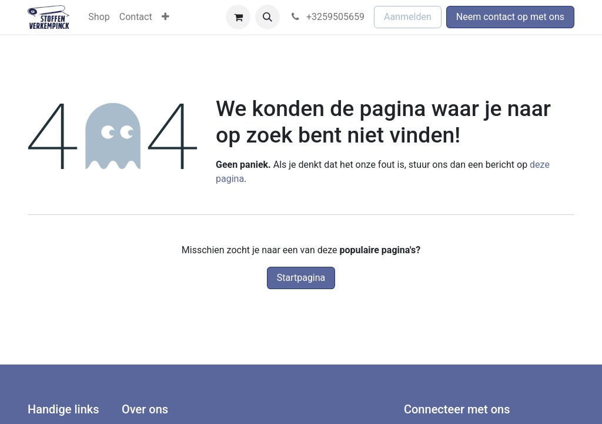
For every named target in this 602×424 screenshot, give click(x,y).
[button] (267, 17)
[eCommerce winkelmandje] (238, 17)
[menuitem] (98, 17)
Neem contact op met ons (510, 16)
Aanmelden (408, 16)
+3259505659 (326, 16)
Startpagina (301, 277)
